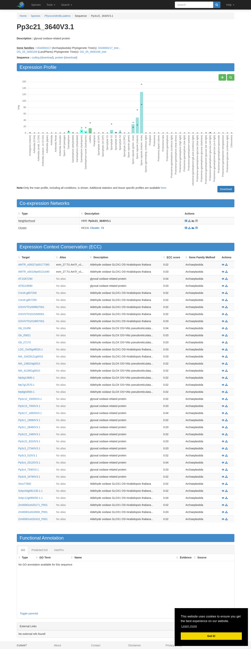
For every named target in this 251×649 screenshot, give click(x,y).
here (163, 187)
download (47, 57)
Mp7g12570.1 (26, 384)
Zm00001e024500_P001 (33, 512)
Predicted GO (39, 550)
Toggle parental (29, 613)
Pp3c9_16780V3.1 (29, 476)
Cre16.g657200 (27, 292)
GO (23, 550)
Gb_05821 (24, 335)
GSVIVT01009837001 (31, 307)
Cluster (22, 227)
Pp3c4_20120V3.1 (29, 462)
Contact (95, 645)
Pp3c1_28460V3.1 (29, 427)
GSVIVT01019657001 (31, 321)
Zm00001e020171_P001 (33, 504)
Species (36, 4)
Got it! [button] (211, 636)
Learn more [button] (189, 626)
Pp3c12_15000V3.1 (30, 398)
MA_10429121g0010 (30, 356)
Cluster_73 (97, 227)
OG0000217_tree (108, 47)
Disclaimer (134, 645)
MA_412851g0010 (29, 370)
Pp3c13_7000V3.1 (29, 406)
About (57, 645)
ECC (95, 246)
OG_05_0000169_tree (93, 51)
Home (23, 15)
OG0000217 (43, 47)
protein (59, 57)
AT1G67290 (25, 278)
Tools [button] (50, 4)
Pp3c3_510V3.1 (27, 455)
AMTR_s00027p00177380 (33, 264)
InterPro (59, 550)
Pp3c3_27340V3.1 (29, 448)
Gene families (25, 47)
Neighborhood (26, 220)
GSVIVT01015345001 (31, 314)
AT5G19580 (25, 285)
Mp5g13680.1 (26, 377)
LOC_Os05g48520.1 (30, 349)
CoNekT (22, 645)
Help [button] (230, 4)
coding (36, 57)
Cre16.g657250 (27, 299)
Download (226, 189)
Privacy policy (174, 645)
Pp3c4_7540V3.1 (28, 469)
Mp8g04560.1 (26, 391)
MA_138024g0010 (29, 363)
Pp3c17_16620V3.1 (30, 413)
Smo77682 (24, 483)
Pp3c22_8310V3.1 (29, 441)
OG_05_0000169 (27, 51)
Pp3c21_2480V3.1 (29, 434)
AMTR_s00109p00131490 (33, 271)
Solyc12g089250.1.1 (30, 497)
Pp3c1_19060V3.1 (29, 420)
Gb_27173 (24, 342)
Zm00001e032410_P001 (33, 519)
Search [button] (66, 4)
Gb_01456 (24, 328)
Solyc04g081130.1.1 (30, 490)
